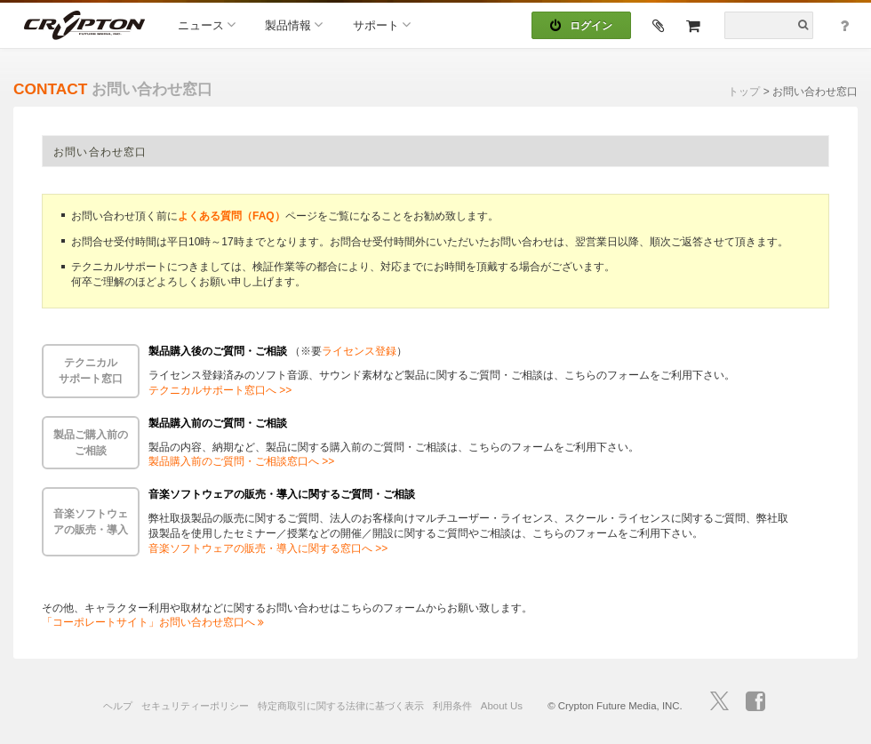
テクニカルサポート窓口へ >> (220, 390)
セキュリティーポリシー (195, 705)
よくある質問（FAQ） (231, 216)
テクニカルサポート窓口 (91, 370)
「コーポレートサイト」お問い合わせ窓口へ (153, 622)
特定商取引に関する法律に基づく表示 (341, 705)
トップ (744, 91)
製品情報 (294, 24)
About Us (502, 705)
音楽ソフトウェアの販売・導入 (90, 522)
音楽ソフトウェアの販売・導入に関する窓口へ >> (268, 548)
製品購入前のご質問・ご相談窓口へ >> (241, 461)
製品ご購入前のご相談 (90, 442)
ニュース (207, 24)
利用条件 (452, 705)
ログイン (581, 26)
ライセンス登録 (359, 351)
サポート (382, 24)
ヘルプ (117, 705)
